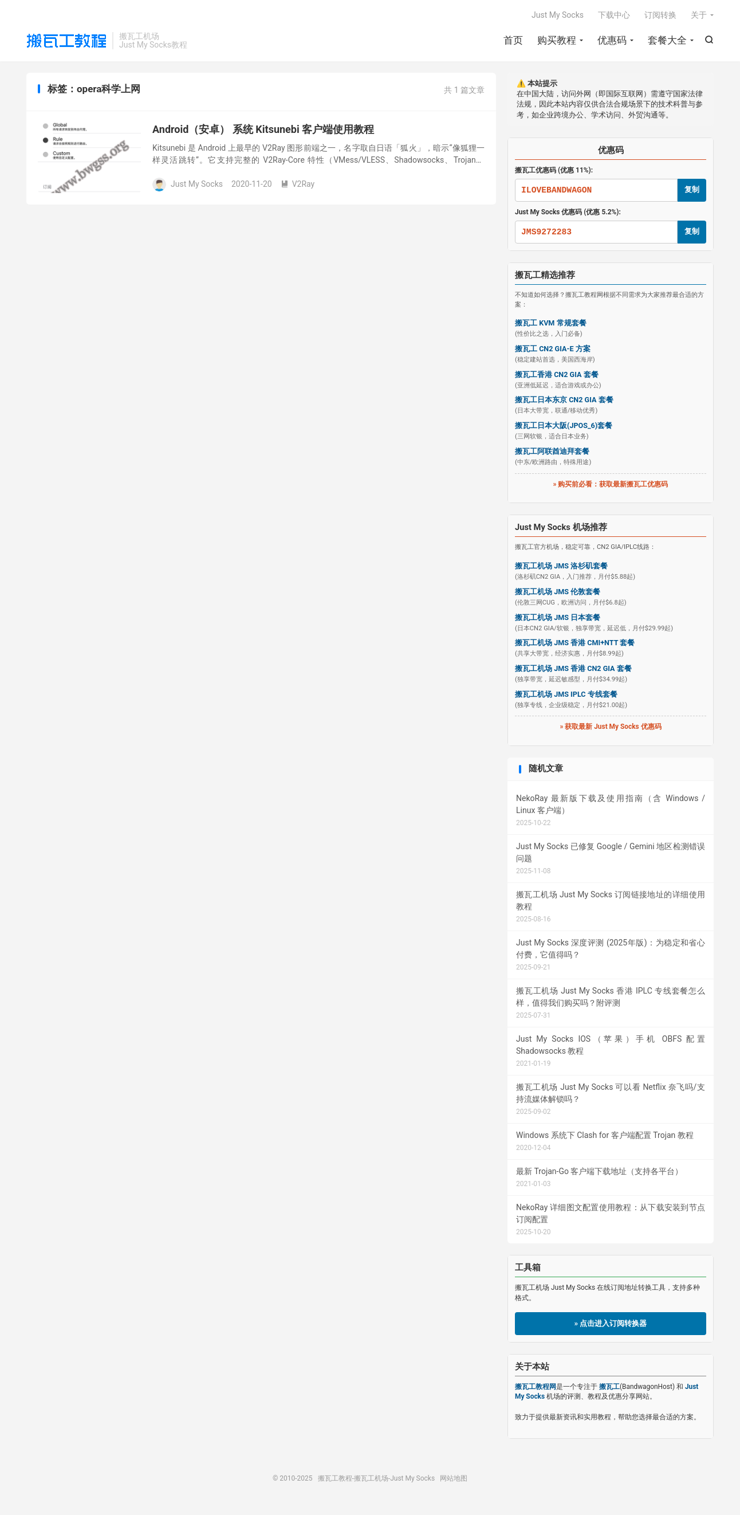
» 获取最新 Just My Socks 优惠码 (610, 727)
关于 (699, 14)
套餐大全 (667, 40)
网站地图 (453, 1478)
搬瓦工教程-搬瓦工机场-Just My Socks (66, 41)
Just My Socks (558, 14)
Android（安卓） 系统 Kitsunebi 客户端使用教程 (263, 129)
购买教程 (556, 40)
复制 (691, 189)
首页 (513, 40)
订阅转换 (660, 14)
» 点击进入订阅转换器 (610, 1323)
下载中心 (614, 14)
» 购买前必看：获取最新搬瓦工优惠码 (610, 484)
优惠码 (612, 40)
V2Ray (298, 184)
